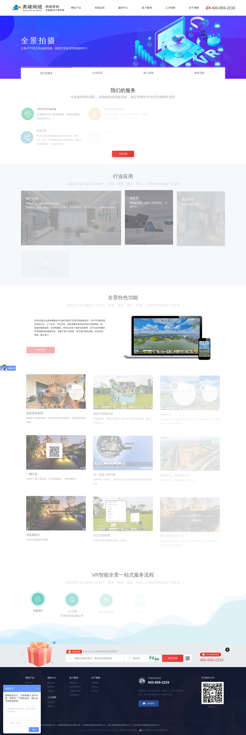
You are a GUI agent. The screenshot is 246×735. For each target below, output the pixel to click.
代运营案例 (74, 695)
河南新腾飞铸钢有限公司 (45, 725)
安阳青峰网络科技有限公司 (94, 725)
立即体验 (123, 153)
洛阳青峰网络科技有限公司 (69, 725)
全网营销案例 (75, 687)
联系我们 (95, 691)
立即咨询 (173, 658)
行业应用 (97, 73)
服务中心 (123, 7)
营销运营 (100, 7)
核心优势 (149, 73)
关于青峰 (194, 7)
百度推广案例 (75, 691)
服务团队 (51, 687)
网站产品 (76, 7)
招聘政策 (51, 702)
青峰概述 (95, 683)
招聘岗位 (51, 706)
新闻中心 (95, 687)
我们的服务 (46, 73)
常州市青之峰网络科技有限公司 (146, 725)
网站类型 (29, 683)
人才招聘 (170, 7)
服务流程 (200, 73)
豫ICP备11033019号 (128, 730)
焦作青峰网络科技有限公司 (119, 725)
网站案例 (73, 683)
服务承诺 (51, 683)
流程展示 (51, 691)
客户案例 (147, 7)
